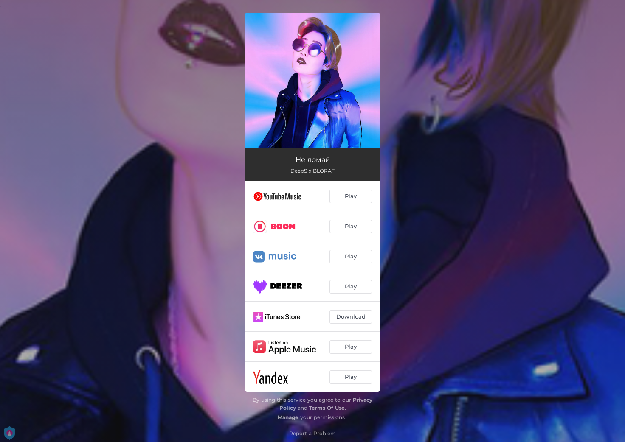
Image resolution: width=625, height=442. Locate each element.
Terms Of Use (327, 408)
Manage (288, 417)
